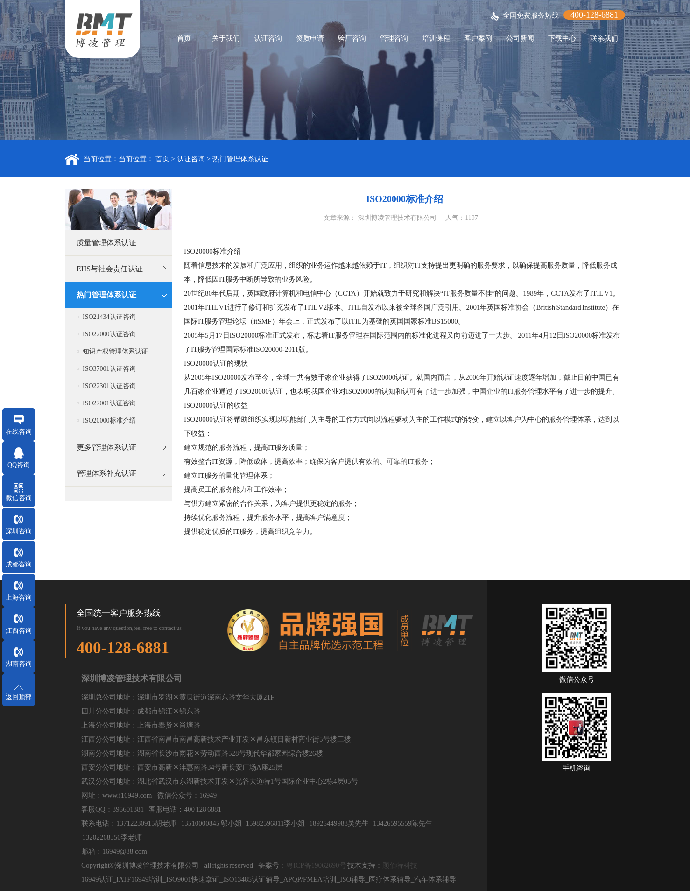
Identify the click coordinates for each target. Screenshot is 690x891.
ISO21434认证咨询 (109, 316)
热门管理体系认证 (240, 159)
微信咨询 (19, 498)
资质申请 (310, 38)
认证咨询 (268, 38)
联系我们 (604, 38)
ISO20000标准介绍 (109, 420)
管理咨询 (394, 38)
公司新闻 (520, 38)
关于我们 (226, 38)
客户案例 (478, 38)
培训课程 (436, 38)
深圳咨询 (19, 531)
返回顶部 (19, 696)
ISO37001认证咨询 (109, 368)
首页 (184, 38)
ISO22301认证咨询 (109, 385)
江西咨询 (19, 630)
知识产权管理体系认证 (115, 351)
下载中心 (562, 38)
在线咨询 (19, 431)
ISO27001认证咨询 (109, 403)
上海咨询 (19, 597)
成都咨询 (19, 564)
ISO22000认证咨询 (109, 334)
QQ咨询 (18, 464)
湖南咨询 (19, 663)
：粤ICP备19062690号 (312, 865)
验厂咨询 (352, 38)
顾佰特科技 (399, 865)
